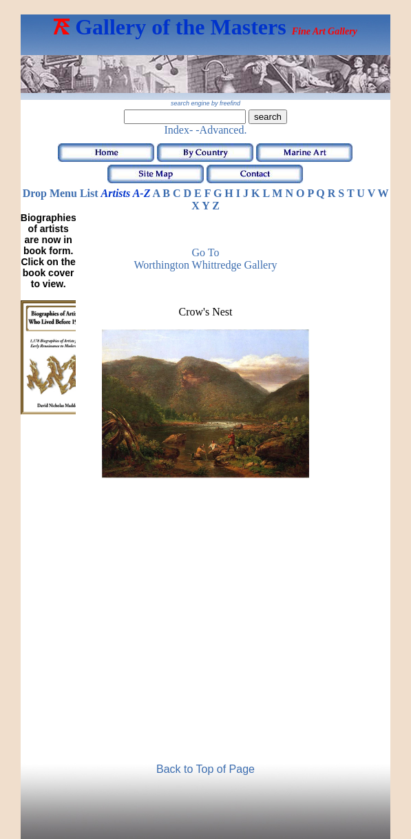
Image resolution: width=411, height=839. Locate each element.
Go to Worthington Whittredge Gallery (205, 259)
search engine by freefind (205, 103)
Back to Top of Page (205, 769)
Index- (179, 130)
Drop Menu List (60, 193)
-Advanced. (221, 130)
